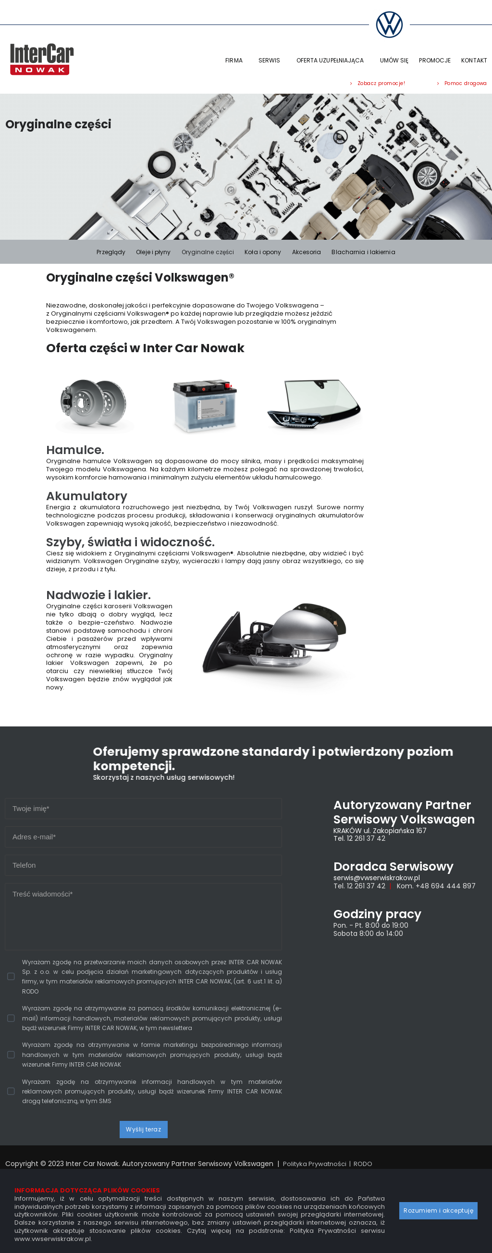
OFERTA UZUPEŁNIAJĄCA (332, 60)
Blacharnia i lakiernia (363, 252)
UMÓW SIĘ (394, 60)
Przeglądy (111, 252)
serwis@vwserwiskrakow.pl (376, 874)
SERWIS (272, 60)
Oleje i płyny (153, 252)
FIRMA (236, 60)
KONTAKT (474, 60)
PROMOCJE (435, 60)
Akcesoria (306, 252)
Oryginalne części (208, 252)
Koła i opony (263, 252)
